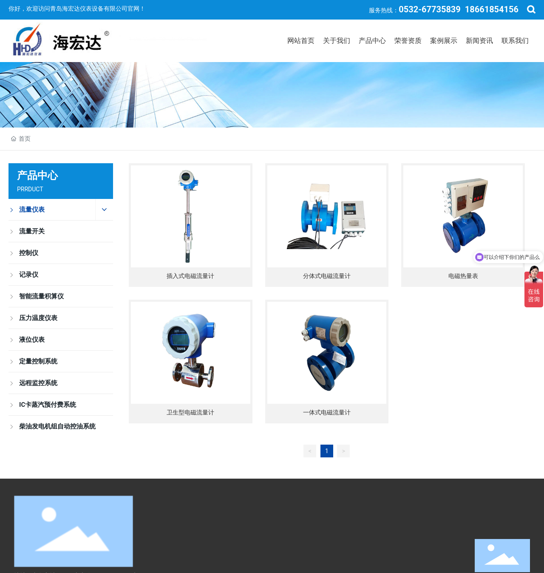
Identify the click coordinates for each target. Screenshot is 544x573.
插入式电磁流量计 (190, 275)
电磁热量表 (463, 275)
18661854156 (491, 9)
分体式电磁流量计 (327, 275)
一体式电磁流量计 (327, 412)
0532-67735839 (430, 9)
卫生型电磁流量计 (190, 412)
